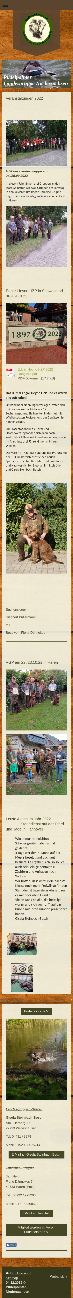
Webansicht (58, 1276)
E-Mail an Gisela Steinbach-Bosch (36, 1154)
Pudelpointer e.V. (36, 1011)
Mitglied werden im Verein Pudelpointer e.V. (36, 1230)
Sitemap (12, 1278)
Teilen (11, 1245)
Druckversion (18, 1273)
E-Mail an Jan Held (36, 1213)
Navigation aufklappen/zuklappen (36, 5)
